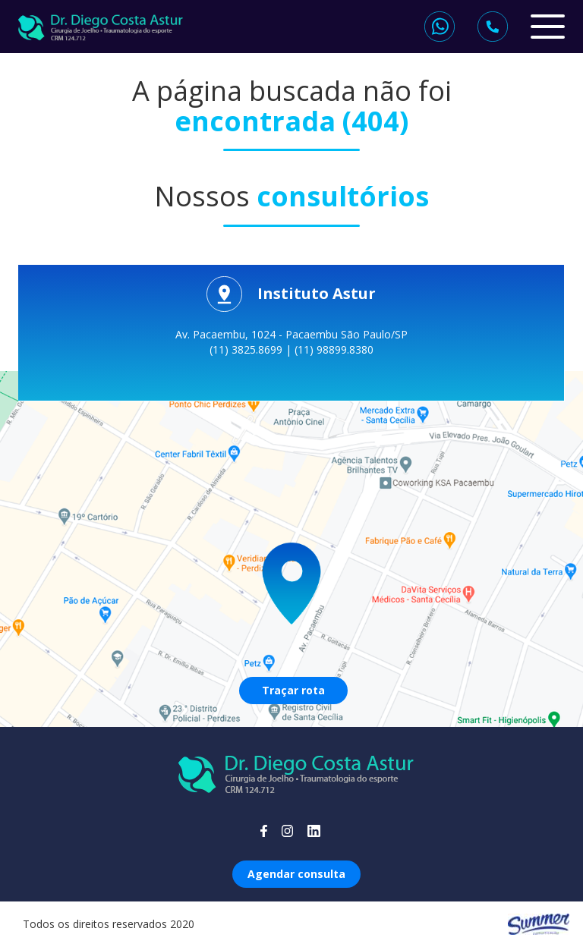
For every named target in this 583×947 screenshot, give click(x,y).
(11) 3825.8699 (247, 349)
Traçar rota (293, 690)
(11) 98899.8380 (334, 349)
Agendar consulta (296, 874)
